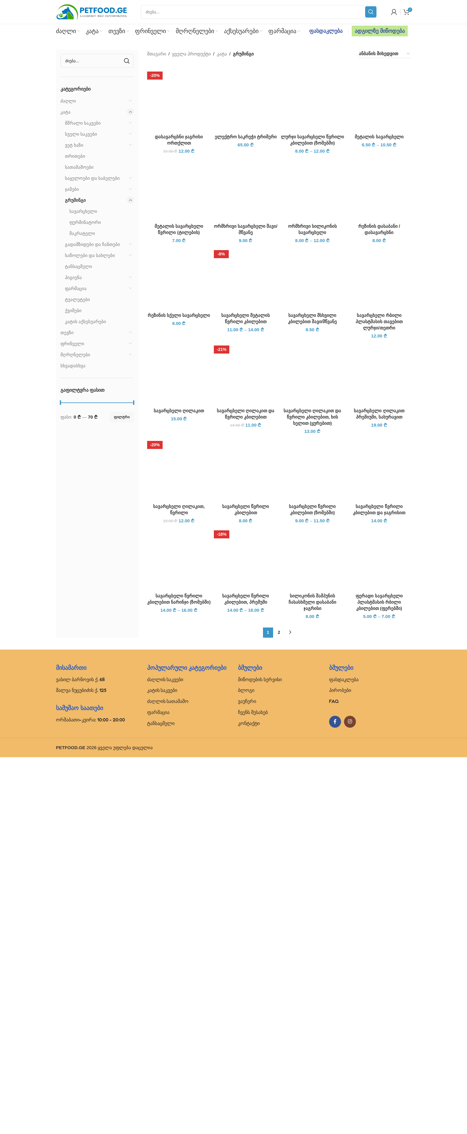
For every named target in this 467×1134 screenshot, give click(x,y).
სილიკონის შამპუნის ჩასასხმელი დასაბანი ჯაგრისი (312, 979)
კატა (65, 111)
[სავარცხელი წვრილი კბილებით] (246, 845)
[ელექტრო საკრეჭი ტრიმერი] (246, 290)
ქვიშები (73, 310)
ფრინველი (72, 343)
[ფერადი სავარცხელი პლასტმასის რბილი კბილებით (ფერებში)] (379, 934)
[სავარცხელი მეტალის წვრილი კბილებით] (246, 654)
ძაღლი (68, 100)
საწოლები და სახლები (90, 255)
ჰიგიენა (73, 277)
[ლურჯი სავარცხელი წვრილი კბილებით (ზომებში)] (312, 99)
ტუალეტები (77, 299)
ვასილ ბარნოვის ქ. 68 (80, 1056)
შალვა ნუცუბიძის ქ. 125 (81, 1067)
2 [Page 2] (279, 1009)
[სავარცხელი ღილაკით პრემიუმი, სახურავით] (379, 750)
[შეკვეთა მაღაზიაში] (384, 53)
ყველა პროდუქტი (191, 53)
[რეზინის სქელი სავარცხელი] (179, 654)
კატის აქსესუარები (85, 321)
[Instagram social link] (350, 1098)
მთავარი (156, 53)
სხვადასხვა (72, 365)
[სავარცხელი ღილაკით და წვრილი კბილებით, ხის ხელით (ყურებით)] (312, 750)
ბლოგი (246, 1067)
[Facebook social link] (335, 1098)
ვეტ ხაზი (74, 145)
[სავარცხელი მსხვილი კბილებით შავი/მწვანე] (312, 654)
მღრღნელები (75, 354)
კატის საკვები (162, 1067)
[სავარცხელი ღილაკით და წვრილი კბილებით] (246, 750)
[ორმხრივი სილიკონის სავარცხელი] (312, 565)
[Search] (259, 12)
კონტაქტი (249, 1100)
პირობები (340, 1067)
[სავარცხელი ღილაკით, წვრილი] (179, 845)
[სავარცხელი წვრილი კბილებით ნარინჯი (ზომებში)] (179, 934)
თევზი (67, 332)
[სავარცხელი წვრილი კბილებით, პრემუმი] (246, 934)
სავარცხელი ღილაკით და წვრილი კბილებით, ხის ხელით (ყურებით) (312, 794)
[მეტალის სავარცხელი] (379, 99)
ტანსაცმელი (78, 266)
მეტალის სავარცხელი (379, 136)
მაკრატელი (82, 233)
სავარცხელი (83, 211)
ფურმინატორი (85, 222)
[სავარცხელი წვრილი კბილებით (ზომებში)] (312, 845)
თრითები (75, 156)
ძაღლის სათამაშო (168, 1078)
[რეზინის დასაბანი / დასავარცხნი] (379, 565)
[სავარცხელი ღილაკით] (179, 750)
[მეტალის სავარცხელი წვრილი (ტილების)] (179, 565)
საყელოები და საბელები (92, 178)
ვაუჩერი (247, 1078)
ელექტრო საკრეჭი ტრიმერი (246, 520)
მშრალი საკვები (83, 123)
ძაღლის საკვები (165, 1056)
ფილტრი (122, 417)
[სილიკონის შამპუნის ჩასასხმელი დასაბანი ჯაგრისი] (312, 934)
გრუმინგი (75, 200)
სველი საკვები (81, 134)
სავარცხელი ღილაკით (179, 787)
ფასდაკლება (326, 31)
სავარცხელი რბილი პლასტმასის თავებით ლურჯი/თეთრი (379, 698)
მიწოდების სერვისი (260, 1056)
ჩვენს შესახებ (253, 1089)
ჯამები (72, 189)
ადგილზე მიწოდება (380, 31)
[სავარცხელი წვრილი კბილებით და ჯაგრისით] (379, 845)
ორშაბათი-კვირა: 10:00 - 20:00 (90, 1096)
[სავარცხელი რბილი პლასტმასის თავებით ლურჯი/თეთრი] (379, 654)
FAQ (334, 1078)
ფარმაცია (76, 288)
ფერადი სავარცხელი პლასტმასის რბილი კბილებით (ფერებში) (379, 979)
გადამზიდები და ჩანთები (92, 244)
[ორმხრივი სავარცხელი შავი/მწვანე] (246, 565)
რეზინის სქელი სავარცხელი (179, 692)
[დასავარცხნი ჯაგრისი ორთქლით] (179, 99)
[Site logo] (91, 11)
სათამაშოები (79, 167)
